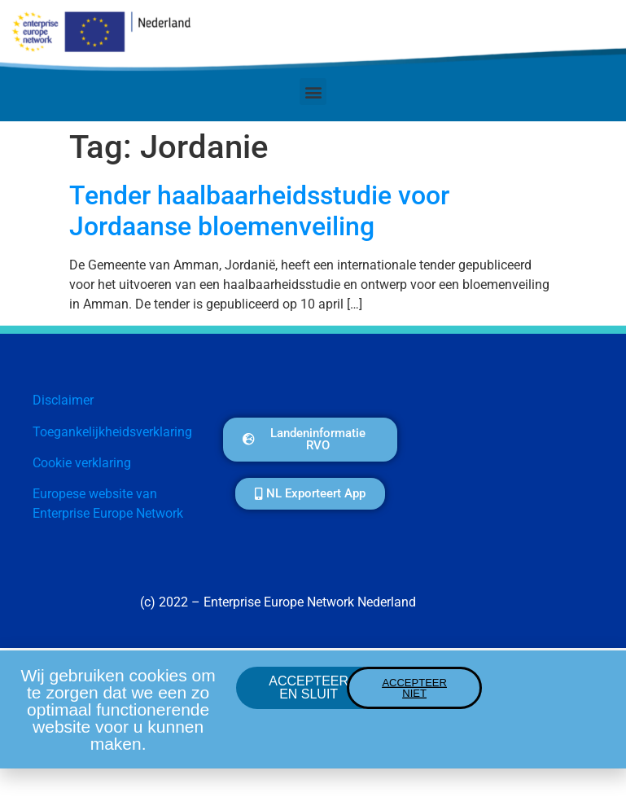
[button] (313, 91)
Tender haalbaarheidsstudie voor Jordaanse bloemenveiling (259, 211)
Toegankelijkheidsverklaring (112, 432)
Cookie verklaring (82, 463)
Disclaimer (63, 400)
